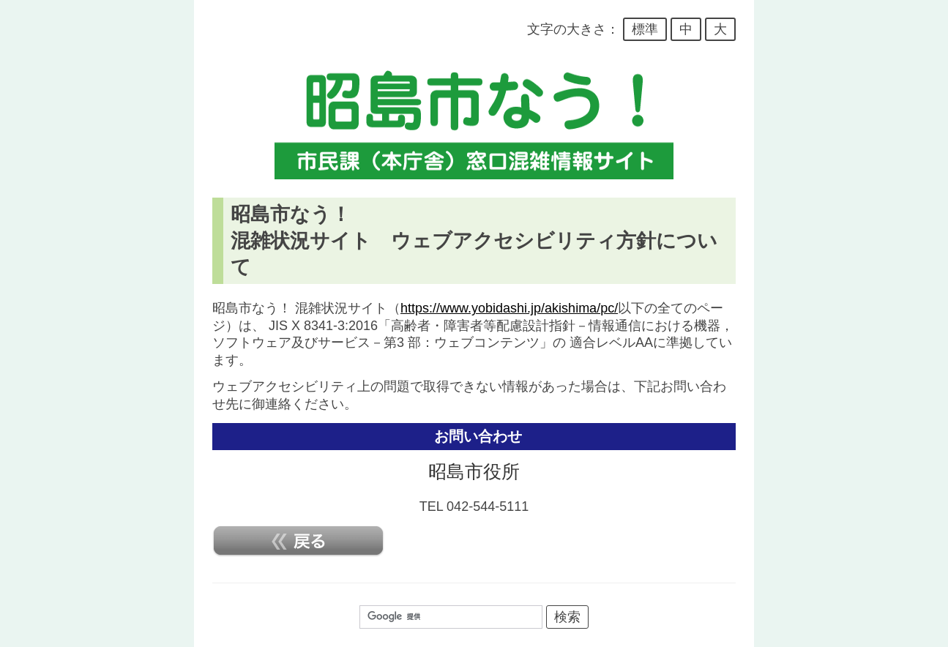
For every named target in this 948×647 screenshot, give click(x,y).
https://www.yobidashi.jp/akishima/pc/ (509, 308)
